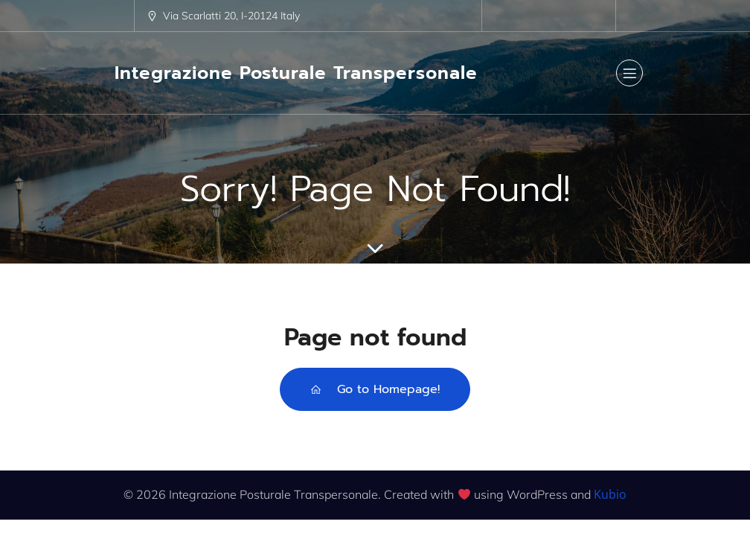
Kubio (610, 494)
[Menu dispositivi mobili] (629, 73)
